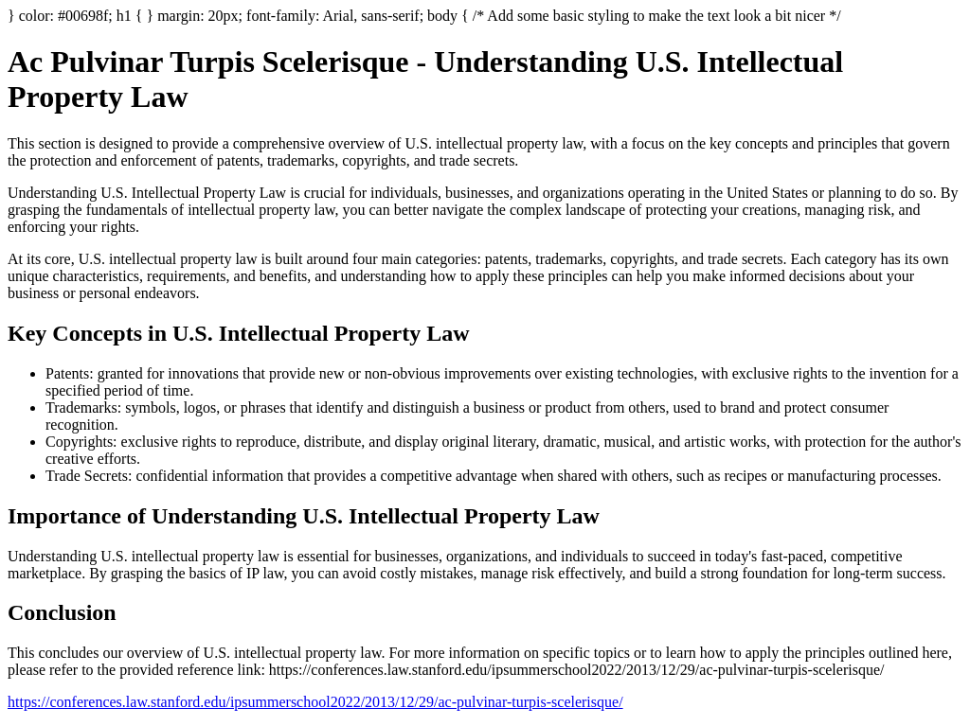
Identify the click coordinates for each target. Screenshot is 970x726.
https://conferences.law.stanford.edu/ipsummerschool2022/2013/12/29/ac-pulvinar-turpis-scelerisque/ (315, 702)
